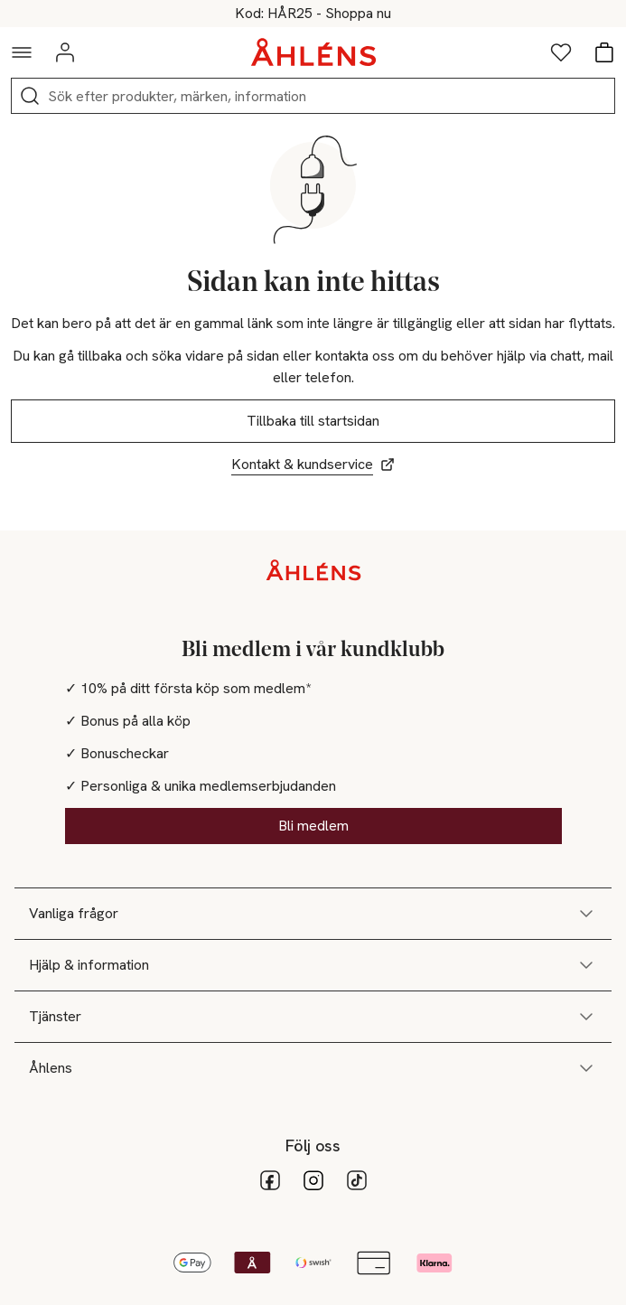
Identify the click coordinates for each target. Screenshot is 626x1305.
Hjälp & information (313, 965)
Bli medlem (313, 825)
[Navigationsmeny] (22, 52)
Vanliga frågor (313, 914)
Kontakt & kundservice (313, 464)
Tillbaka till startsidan (313, 420)
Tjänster (313, 1017)
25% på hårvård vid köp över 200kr (313, 14)
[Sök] (30, 96)
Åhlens (313, 1068)
